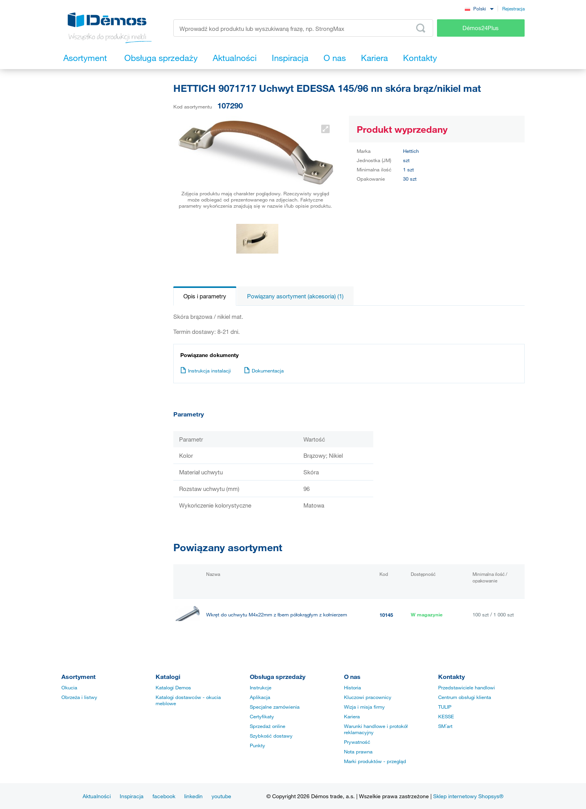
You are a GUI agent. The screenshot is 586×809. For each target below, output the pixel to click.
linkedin (193, 796)
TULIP (444, 707)
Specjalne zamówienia (275, 707)
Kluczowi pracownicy (367, 697)
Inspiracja (132, 796)
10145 (386, 615)
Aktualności (97, 796)
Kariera (352, 716)
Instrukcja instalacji (205, 370)
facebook (163, 796)
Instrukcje (260, 687)
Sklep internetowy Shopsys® (468, 796)
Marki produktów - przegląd (375, 761)
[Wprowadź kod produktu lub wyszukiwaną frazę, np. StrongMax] (303, 28)
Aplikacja (260, 697)
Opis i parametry (204, 296)
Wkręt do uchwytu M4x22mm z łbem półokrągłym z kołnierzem (276, 615)
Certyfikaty (262, 716)
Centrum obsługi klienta (464, 697)
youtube (221, 796)
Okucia (69, 687)
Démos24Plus (480, 27)
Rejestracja (513, 8)
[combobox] (479, 8)
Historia (352, 687)
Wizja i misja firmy (364, 707)
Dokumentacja (264, 370)
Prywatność (357, 742)
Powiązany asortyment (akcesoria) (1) (295, 296)
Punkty (257, 745)
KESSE (446, 716)
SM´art (445, 726)
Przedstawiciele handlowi (466, 687)
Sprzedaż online (267, 726)
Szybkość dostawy (271, 736)
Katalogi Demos (173, 687)
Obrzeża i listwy (79, 697)
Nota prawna (358, 751)
